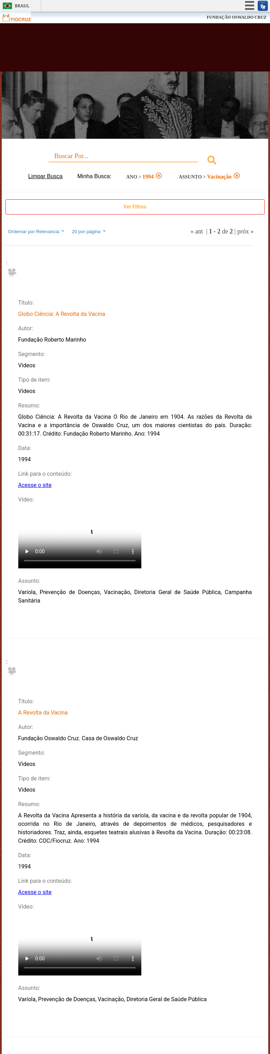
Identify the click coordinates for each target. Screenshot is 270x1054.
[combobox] (135, 161)
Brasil (22, 6)
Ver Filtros (135, 207)
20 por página (89, 231)
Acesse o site (35, 485)
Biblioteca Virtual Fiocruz (118, 50)
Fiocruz (21, 17)
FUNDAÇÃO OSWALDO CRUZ (236, 17)
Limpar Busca (45, 176)
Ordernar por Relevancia (36, 231)
